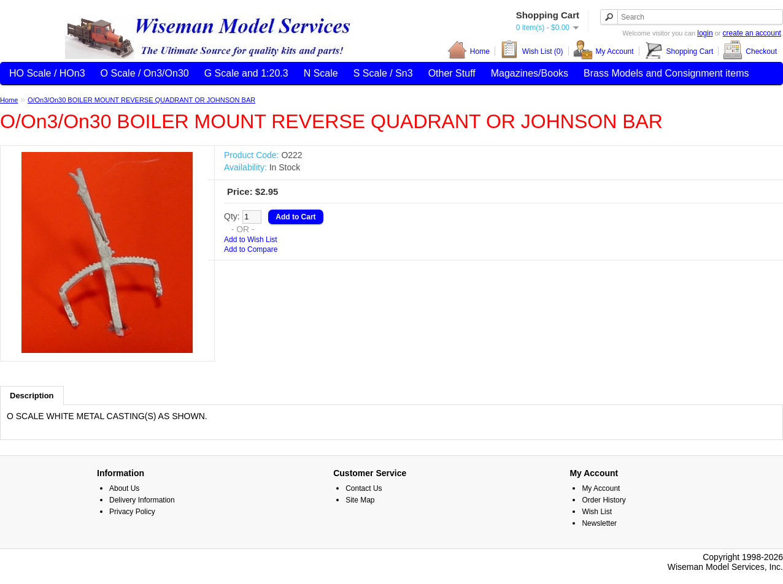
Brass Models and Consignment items (666, 73)
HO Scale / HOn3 (47, 73)
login (704, 33)
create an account (752, 33)
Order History (603, 500)
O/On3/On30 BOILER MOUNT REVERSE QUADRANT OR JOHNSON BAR (141, 100)
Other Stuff (452, 73)
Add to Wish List (250, 239)
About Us (124, 488)
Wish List (597, 511)
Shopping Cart (679, 51)
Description (32, 395)
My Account (603, 51)
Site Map (359, 500)
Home (468, 51)
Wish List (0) (531, 51)
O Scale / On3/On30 (145, 73)
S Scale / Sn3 (383, 73)
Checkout (750, 51)
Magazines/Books (529, 73)
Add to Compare (250, 249)
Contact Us (363, 488)
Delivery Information (142, 500)
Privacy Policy (132, 511)
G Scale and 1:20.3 (246, 73)
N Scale (321, 73)
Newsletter (599, 523)
